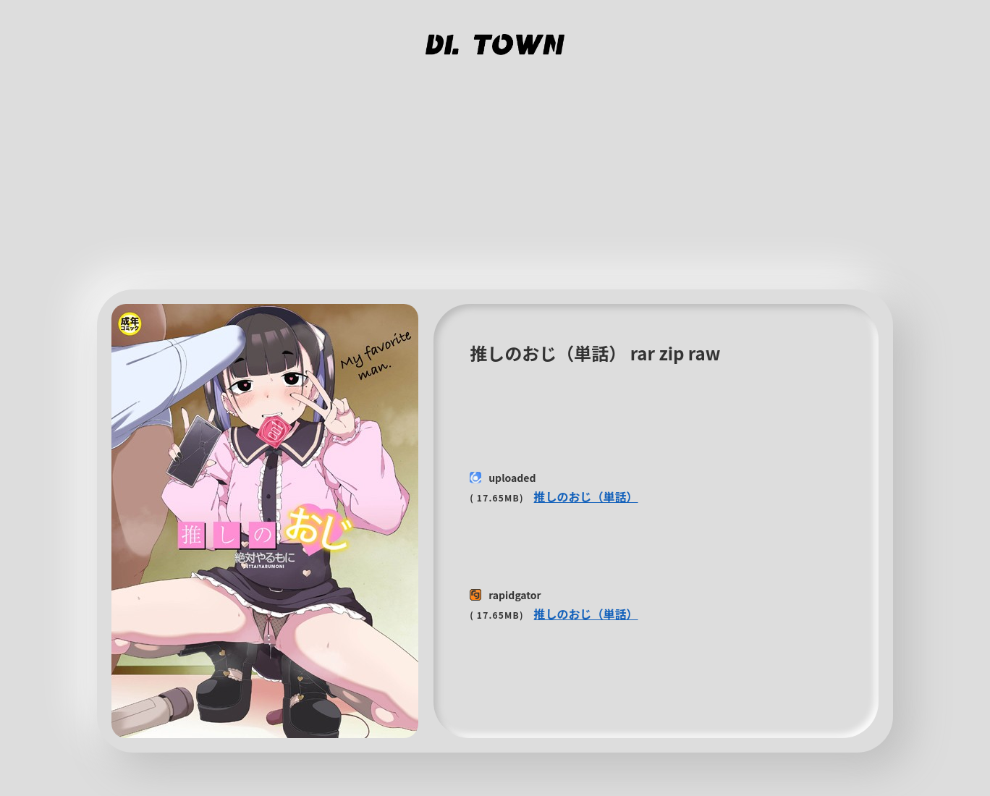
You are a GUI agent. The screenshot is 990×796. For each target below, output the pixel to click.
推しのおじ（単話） (586, 496)
